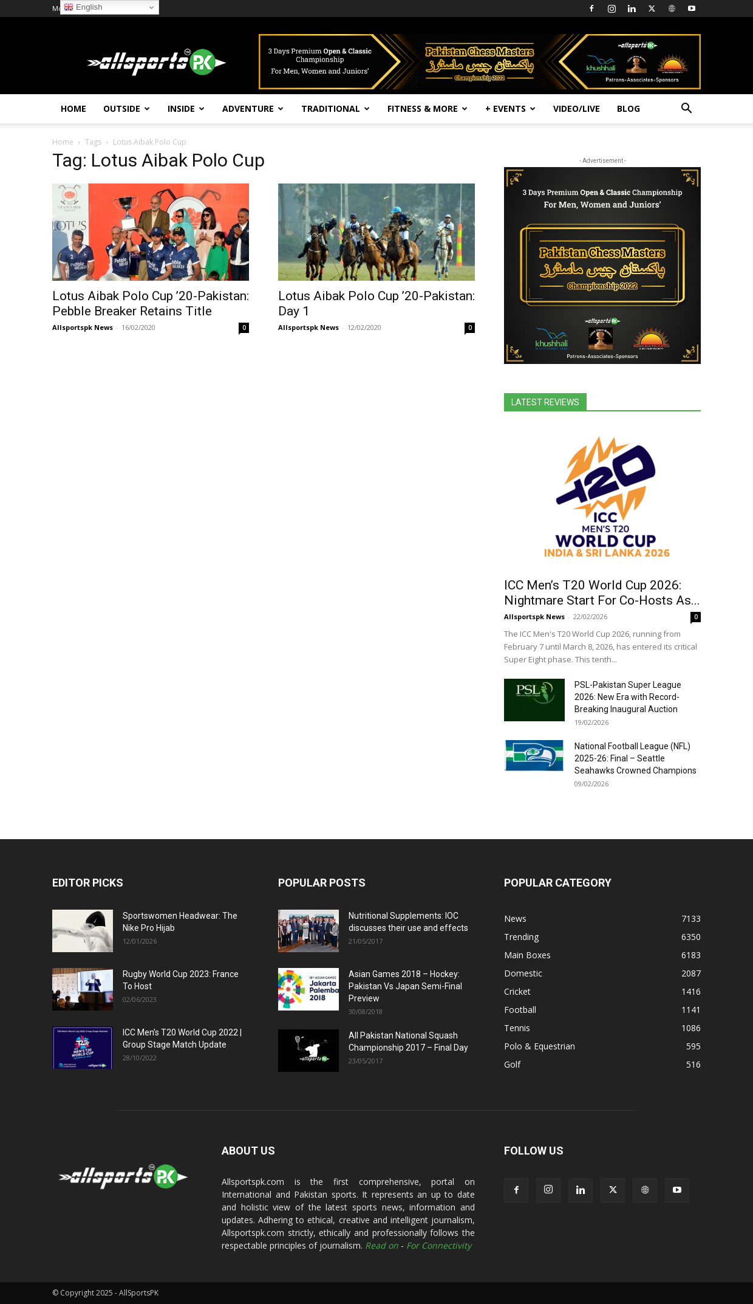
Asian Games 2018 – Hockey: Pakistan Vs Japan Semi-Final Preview (405, 986)
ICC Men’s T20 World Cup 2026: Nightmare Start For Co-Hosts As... (602, 593)
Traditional (335, 108)
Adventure (253, 108)
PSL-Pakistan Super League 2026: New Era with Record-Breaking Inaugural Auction (627, 697)
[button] (686, 109)
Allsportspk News (82, 327)
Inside (186, 108)
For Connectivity (438, 1245)
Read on (381, 1245)
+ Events (510, 108)
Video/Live (576, 108)
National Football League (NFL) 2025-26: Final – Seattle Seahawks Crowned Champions (635, 758)
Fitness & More (427, 108)
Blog (628, 108)
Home (73, 108)
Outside (126, 108)
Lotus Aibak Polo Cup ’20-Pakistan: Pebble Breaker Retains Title (150, 303)
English (83, 7)
